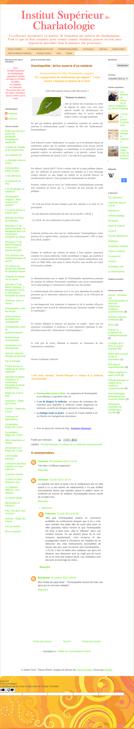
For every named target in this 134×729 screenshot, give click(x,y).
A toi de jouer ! (88, 49)
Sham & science (116, 226)
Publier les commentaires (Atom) (74, 651)
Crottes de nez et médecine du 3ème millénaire (15, 369)
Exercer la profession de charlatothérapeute (117, 332)
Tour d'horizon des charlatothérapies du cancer (15, 258)
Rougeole (113, 221)
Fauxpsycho (114, 256)
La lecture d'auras (14, 474)
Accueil (67, 641)
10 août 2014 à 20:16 (60, 479)
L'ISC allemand (13, 176)
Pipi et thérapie (12, 361)
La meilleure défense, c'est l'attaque (12, 490)
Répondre (43, 470)
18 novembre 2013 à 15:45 (63, 461)
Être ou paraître (13, 531)
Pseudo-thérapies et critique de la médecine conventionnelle (71, 444)
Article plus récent (42, 641)
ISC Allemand (115, 197)
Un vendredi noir (13, 155)
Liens (59, 53)
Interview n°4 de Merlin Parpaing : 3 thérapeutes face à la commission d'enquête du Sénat (15, 290)
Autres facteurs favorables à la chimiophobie (13, 319)
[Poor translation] (10, 690)
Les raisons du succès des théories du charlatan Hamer (15, 269)
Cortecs (112, 261)
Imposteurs (113, 210)
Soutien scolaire (118, 49)
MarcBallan (44, 577)
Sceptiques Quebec (118, 246)
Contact (69, 53)
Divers (111, 324)
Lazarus (112, 231)
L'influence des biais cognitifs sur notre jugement (15, 466)
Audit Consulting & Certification (19, 53)
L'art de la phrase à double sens (124, 120)
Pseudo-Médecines (118, 236)
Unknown (43, 461)
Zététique (113, 241)
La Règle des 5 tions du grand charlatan (116, 346)
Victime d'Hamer (116, 251)
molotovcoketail (84, 670)
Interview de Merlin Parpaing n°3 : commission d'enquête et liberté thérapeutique (15, 382)
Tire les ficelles (12, 526)
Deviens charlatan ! (15, 49)
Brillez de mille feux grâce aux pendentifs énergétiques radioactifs (15, 136)
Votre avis (103, 49)
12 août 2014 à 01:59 (67, 513)
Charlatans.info (116, 266)
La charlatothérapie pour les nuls (40, 49)
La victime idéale (13, 498)
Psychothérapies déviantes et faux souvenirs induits (116, 396)
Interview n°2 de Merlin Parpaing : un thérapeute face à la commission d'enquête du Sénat (15, 231)
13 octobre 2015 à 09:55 (63, 577)
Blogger (108, 670)
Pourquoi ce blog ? (44, 53)
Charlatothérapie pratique (68, 49)
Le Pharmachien (116, 271)
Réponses (46, 508)
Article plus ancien (91, 641)
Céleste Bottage (116, 215)
